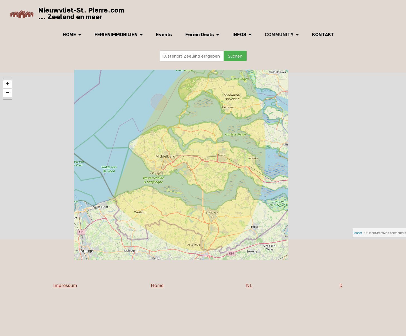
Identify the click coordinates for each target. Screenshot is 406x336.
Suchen (235, 55)
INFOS (239, 34)
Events (164, 34)
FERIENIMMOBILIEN (116, 34)
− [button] (7, 93)
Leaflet (357, 232)
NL (249, 286)
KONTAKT (323, 34)
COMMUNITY (279, 34)
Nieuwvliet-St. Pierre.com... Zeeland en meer (81, 13)
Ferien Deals (199, 34)
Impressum (65, 286)
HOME (69, 34)
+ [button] (7, 84)
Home (157, 286)
